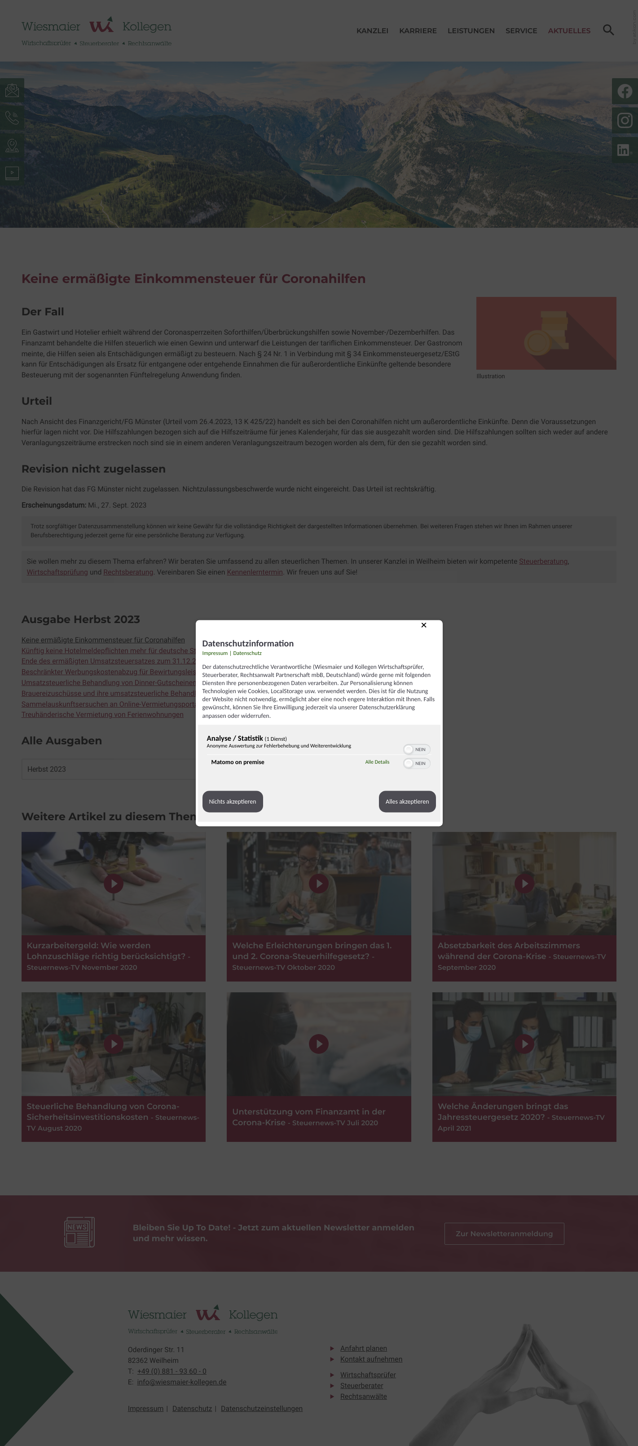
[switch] (416, 748)
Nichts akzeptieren (232, 801)
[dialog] (319, 723)
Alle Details (377, 762)
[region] (319, 753)
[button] (409, 749)
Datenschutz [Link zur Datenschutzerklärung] (247, 653)
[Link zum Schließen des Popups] (430, 632)
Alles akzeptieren (407, 801)
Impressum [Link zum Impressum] (215, 653)
